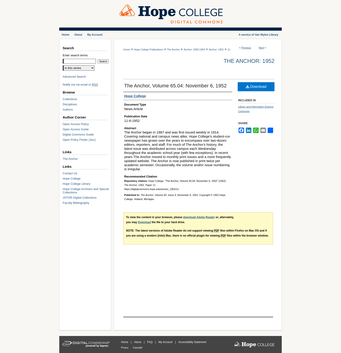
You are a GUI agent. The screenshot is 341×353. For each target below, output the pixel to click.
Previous (246, 47)
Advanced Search (74, 76)
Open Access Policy (76, 124)
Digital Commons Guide (78, 134)
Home (126, 49)
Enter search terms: (75, 55)
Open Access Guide (76, 129)
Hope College (72, 178)
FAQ (150, 342)
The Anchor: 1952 (249, 61)
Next (261, 47)
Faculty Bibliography (76, 203)
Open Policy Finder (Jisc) (79, 139)
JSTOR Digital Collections (79, 197)
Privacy (125, 347)
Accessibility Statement (192, 342)
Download (256, 87)
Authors (68, 109)
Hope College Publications (148, 49)
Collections (70, 99)
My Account (165, 342)
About (138, 342)
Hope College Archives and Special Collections (86, 190)
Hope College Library (76, 183)
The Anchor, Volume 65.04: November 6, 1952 (175, 86)
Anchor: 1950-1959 (194, 49)
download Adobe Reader (199, 217)
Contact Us (70, 173)
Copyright (138, 347)
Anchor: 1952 (216, 49)
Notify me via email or (80, 84)
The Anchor (173, 49)
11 (228, 49)
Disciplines (70, 104)
